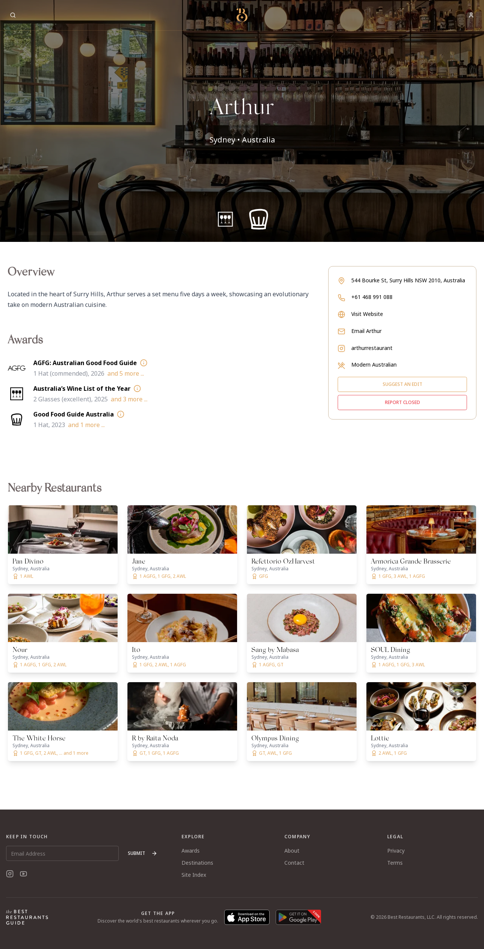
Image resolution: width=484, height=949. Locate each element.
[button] (242, 121)
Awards (191, 850)
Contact (294, 862)
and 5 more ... (125, 373)
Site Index (194, 874)
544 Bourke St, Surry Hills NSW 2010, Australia (408, 280)
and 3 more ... (129, 399)
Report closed (402, 402)
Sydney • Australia (242, 140)
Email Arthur (366, 330)
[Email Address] (62, 853)
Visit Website (367, 313)
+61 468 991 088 (371, 296)
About (291, 850)
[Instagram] (10, 874)
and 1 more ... (86, 425)
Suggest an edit (402, 384)
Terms (395, 862)
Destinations (197, 862)
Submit (142, 853)
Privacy (396, 850)
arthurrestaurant (371, 347)
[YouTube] (23, 874)
